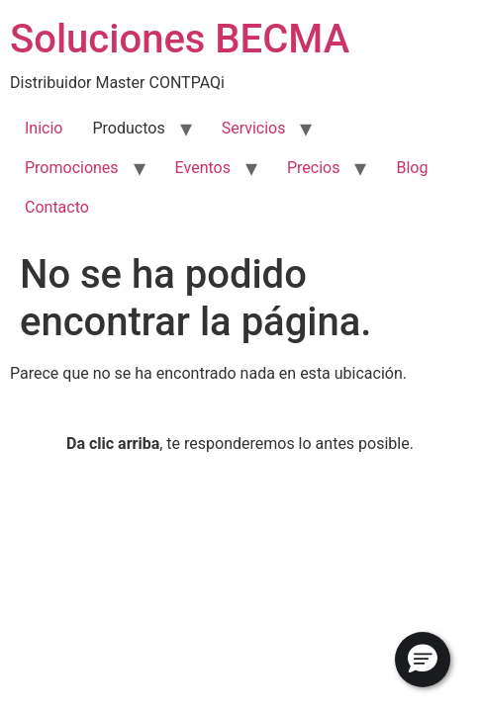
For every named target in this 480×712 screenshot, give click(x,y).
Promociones (72, 167)
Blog (412, 167)
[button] (422, 659)
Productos (128, 128)
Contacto (57, 207)
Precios (313, 167)
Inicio (43, 128)
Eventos (203, 167)
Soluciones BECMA (179, 39)
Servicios (254, 128)
